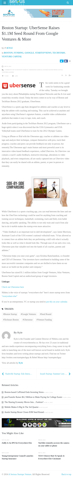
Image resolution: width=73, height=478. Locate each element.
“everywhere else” (9, 296)
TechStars (58, 53)
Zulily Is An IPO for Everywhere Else (17, 443)
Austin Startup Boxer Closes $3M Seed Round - (27, 412)
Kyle (8, 48)
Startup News (43, 53)
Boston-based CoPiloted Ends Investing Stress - (27, 392)
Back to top (66, 474)
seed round (46, 314)
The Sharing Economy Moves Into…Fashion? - (27, 402)
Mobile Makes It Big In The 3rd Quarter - (25, 407)
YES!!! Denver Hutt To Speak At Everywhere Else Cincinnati (51, 457)
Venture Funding (45, 320)
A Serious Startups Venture (20, 474)
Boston (8, 53)
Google (29, 53)
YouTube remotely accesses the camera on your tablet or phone (53, 444)
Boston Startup (10, 314)
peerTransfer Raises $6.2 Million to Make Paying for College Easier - (36, 397)
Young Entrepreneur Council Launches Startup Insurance (17, 457)
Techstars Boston (11, 320)
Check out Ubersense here (13, 287)
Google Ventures (29, 314)
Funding (19, 53)
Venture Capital (12, 56)
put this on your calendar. (57, 302)
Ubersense (28, 320)
